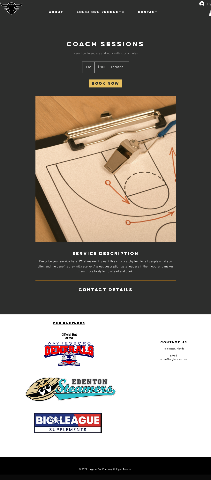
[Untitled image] (105, 169)
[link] (105, 83)
